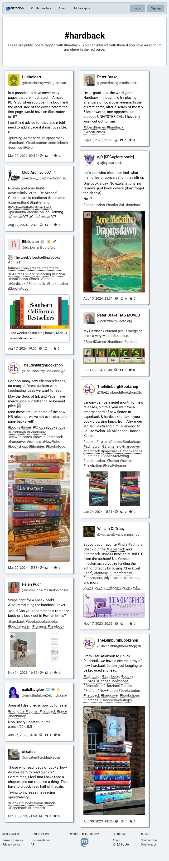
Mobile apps (82, 8)
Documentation (41, 840)
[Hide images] (87, 475)
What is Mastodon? (84, 834)
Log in (137, 8)
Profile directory (41, 8)
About (63, 8)
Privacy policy (11, 844)
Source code (149, 840)
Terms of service (12, 840)
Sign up (156, 8)
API (33, 844)
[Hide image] (87, 215)
